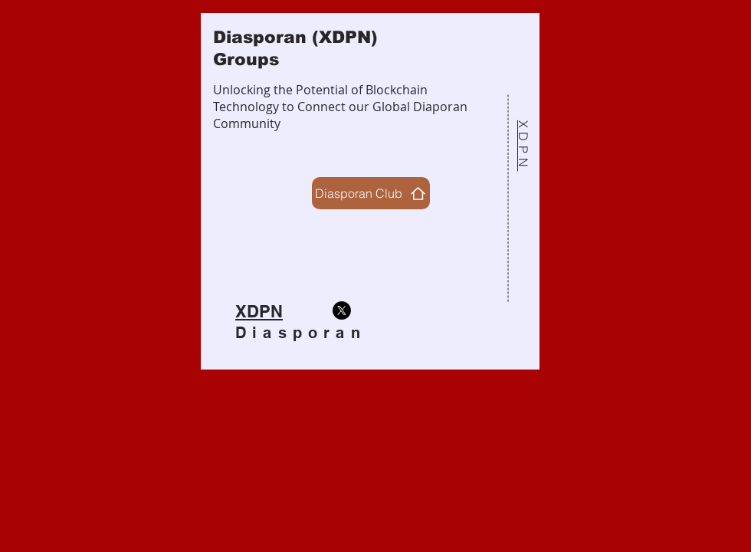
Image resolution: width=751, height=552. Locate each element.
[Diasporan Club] (371, 193)
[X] (342, 310)
